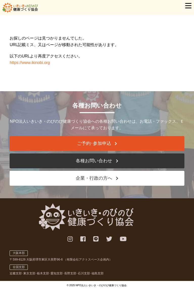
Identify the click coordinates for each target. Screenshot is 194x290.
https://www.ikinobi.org (30, 62)
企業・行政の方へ (94, 178)
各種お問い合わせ (94, 160)
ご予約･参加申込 (94, 143)
